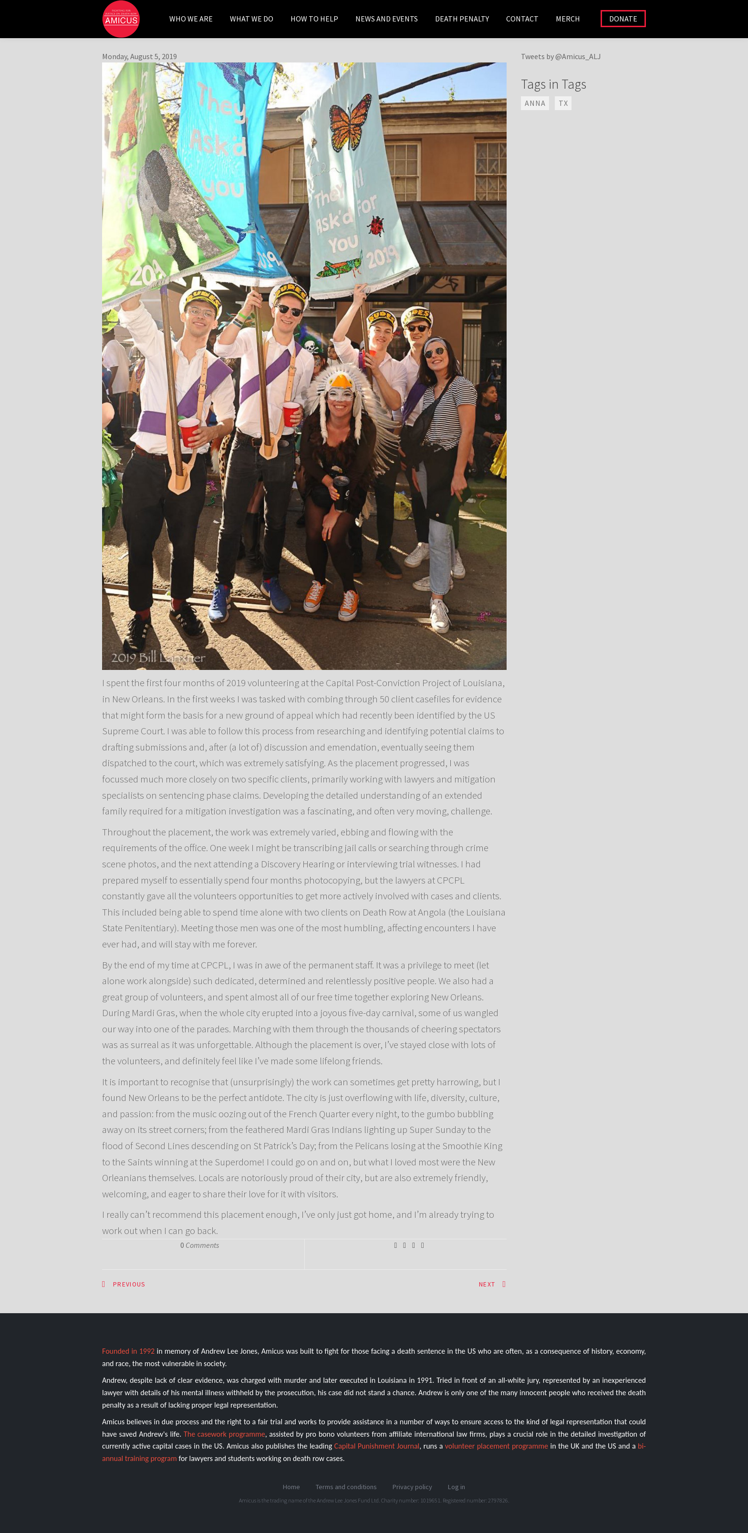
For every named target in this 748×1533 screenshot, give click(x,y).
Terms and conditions (346, 1486)
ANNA (535, 103)
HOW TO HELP (314, 18)
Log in (456, 1486)
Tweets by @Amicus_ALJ (561, 56)
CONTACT (522, 18)
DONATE (623, 18)
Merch (568, 18)
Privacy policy (412, 1486)
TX (563, 103)
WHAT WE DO (251, 18)
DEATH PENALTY (462, 18)
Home (291, 1486)
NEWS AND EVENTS (386, 18)
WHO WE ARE (191, 18)
